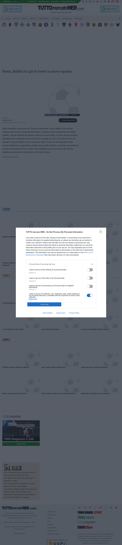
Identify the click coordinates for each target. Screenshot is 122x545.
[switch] (90, 269)
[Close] (101, 232)
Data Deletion (48, 313)
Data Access (60, 313)
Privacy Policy (74, 313)
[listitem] (61, 264)
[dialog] (61, 272)
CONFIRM (44, 304)
